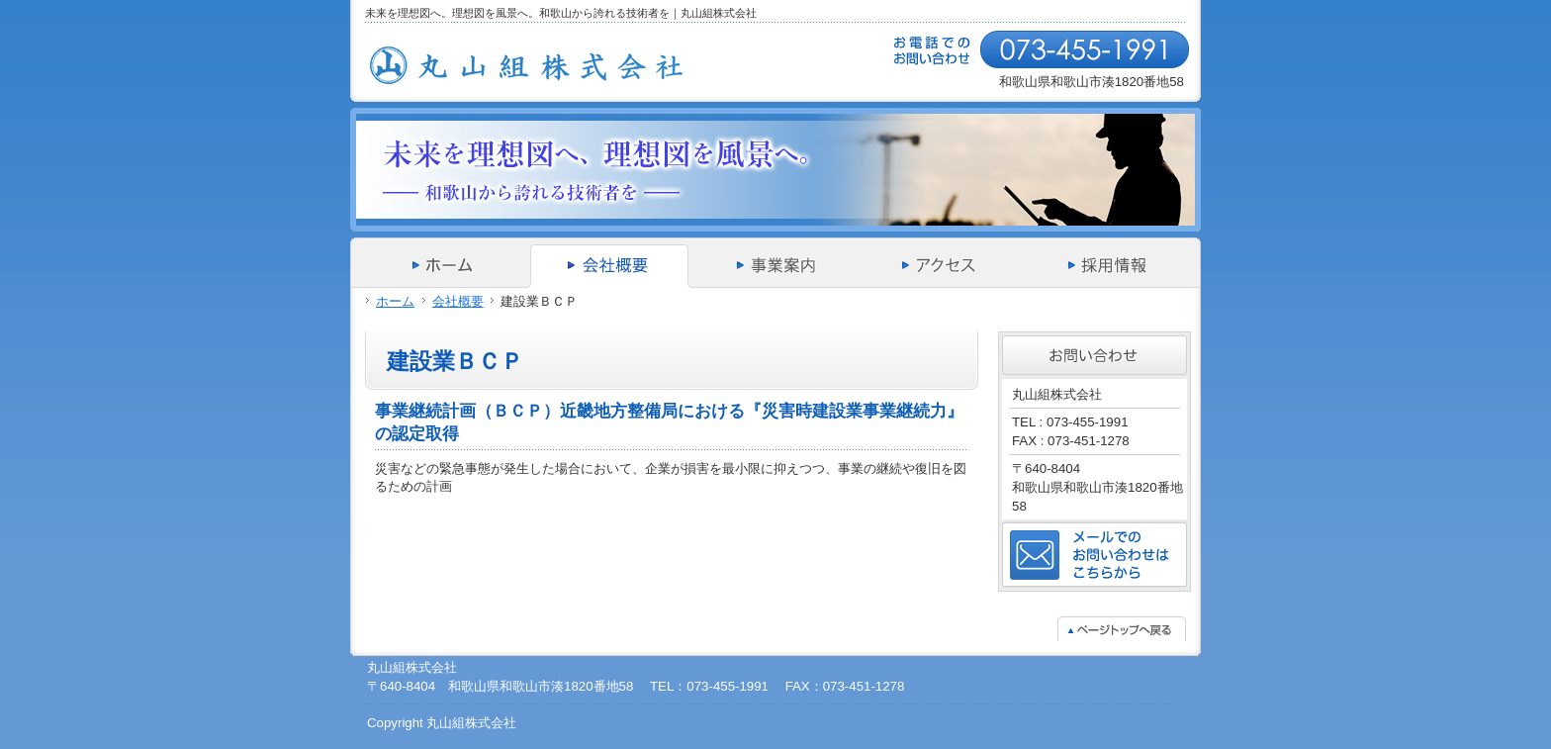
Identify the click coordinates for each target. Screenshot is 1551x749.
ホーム (395, 301)
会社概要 (458, 301)
